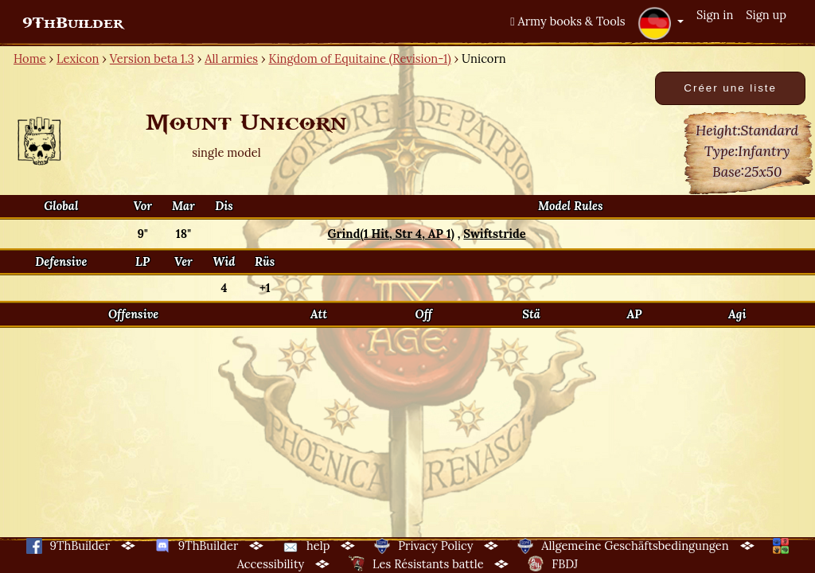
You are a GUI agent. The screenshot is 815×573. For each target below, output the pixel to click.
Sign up (766, 14)
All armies (231, 58)
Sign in (714, 14)
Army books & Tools (567, 21)
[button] (660, 23)
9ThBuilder (72, 23)
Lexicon (78, 58)
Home (30, 58)
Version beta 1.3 (152, 58)
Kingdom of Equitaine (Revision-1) (359, 58)
